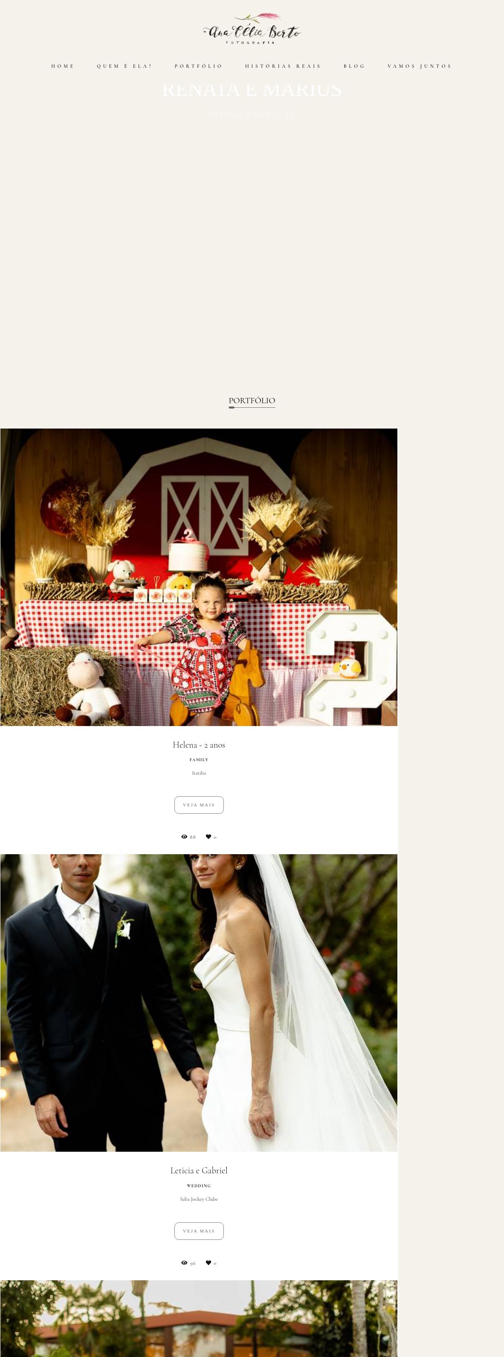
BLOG (354, 66)
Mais (251, 956)
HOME (63, 66)
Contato (403, 1334)
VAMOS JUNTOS (420, 66)
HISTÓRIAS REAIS (283, 66)
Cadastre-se (252, 1071)
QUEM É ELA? (125, 66)
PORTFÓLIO (199, 66)
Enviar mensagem (406, 1278)
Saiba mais (106, 1327)
